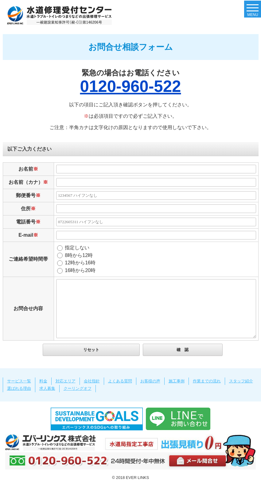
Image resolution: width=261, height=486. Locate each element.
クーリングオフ (78, 388)
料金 (43, 381)
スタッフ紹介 (241, 381)
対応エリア (66, 381)
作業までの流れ (207, 381)
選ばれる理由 (19, 388)
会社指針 (92, 381)
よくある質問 (120, 381)
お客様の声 (150, 381)
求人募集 (47, 388)
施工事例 (177, 381)
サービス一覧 (19, 381)
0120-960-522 (130, 86)
